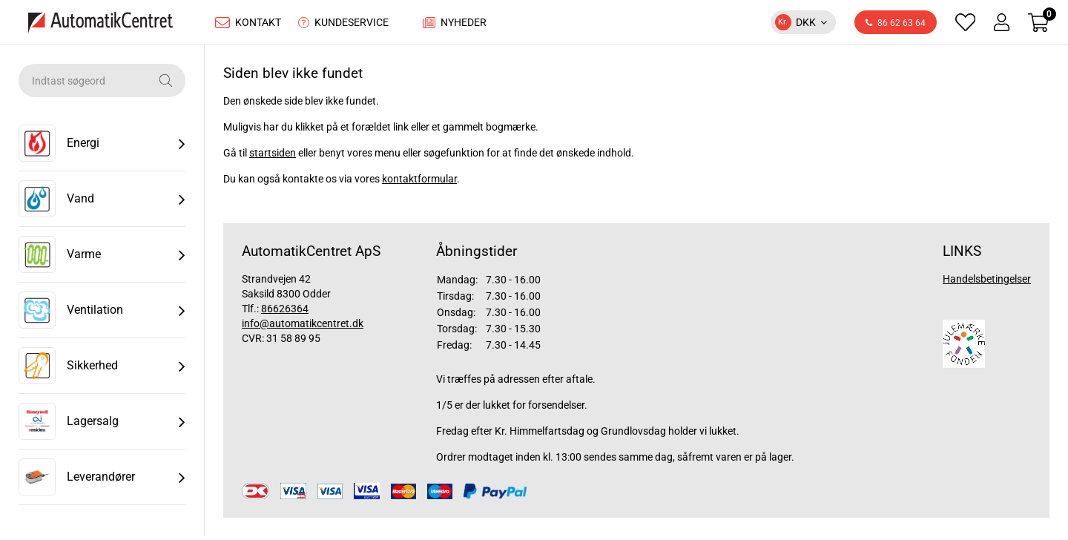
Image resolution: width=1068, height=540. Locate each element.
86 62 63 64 (896, 25)
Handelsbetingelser (987, 283)
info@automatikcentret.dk (302, 327)
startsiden (272, 156)
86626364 (285, 312)
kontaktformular (419, 182)
